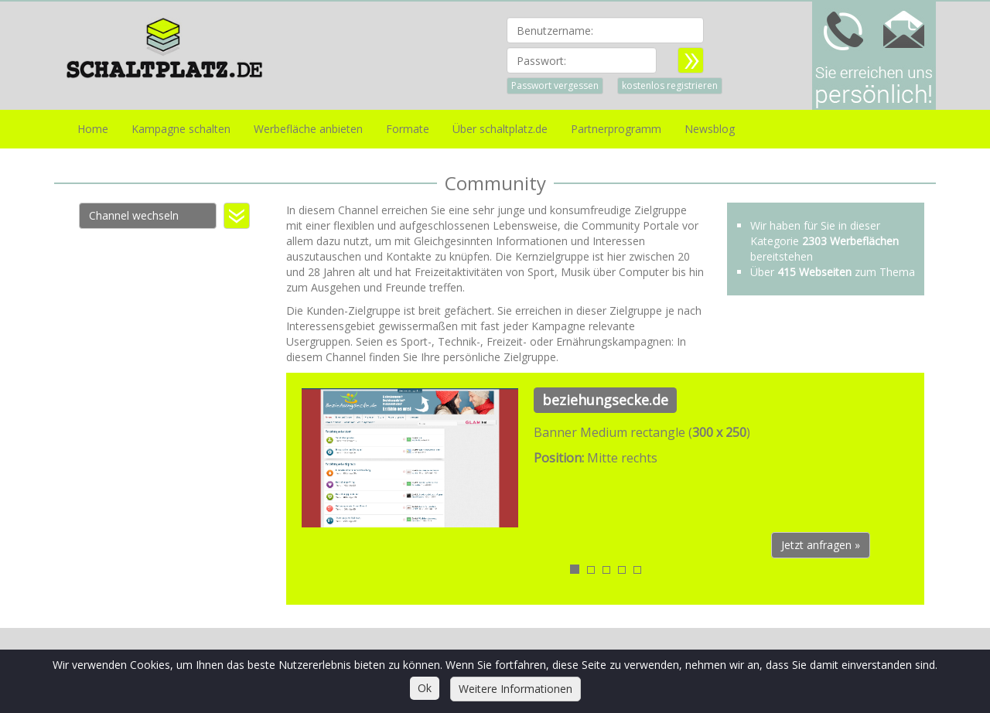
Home (92, 128)
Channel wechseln (134, 215)
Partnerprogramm (616, 128)
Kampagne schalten (180, 128)
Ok (425, 688)
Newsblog (709, 128)
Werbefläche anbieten (308, 128)
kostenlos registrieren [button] (670, 85)
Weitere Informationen (515, 688)
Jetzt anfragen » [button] (820, 544)
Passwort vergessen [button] (555, 85)
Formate (407, 128)
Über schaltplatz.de (500, 128)
